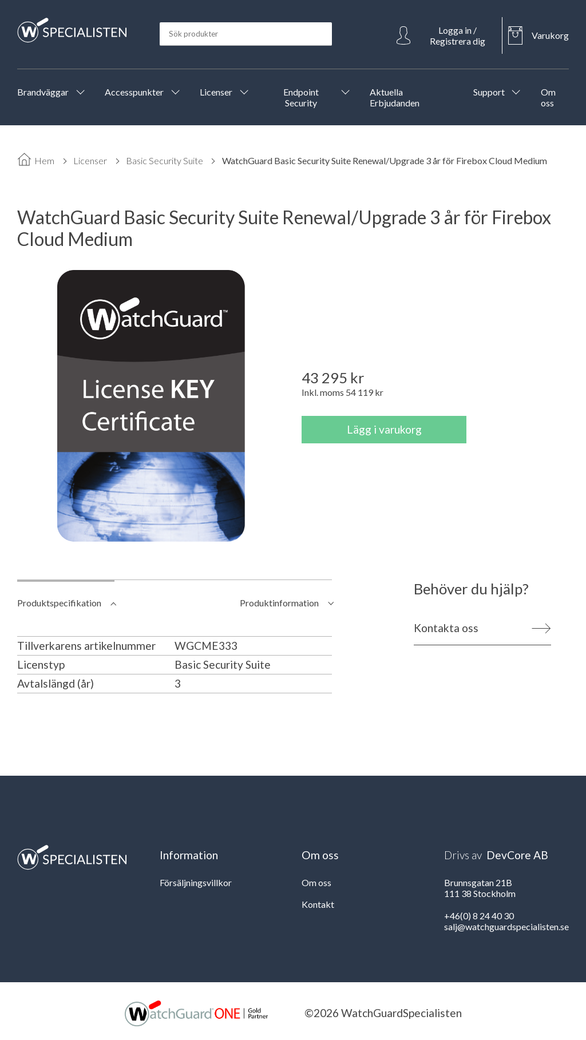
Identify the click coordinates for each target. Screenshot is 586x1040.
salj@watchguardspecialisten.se (506, 926)
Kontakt (318, 904)
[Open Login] (446, 35)
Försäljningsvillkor (196, 882)
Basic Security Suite (164, 160)
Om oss (316, 882)
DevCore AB (517, 855)
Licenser (90, 160)
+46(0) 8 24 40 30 (479, 915)
